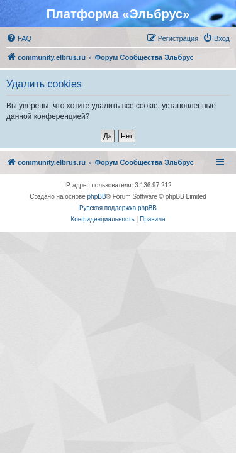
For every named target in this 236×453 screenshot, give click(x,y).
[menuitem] (18, 38)
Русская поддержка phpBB (118, 207)
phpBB (96, 196)
